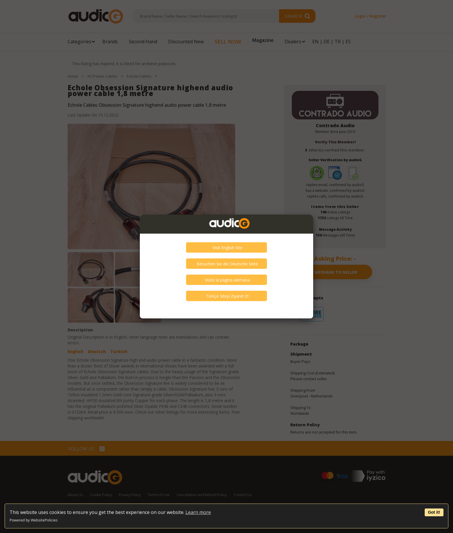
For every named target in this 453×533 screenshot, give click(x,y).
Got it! (434, 512)
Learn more (198, 512)
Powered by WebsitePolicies (33, 520)
